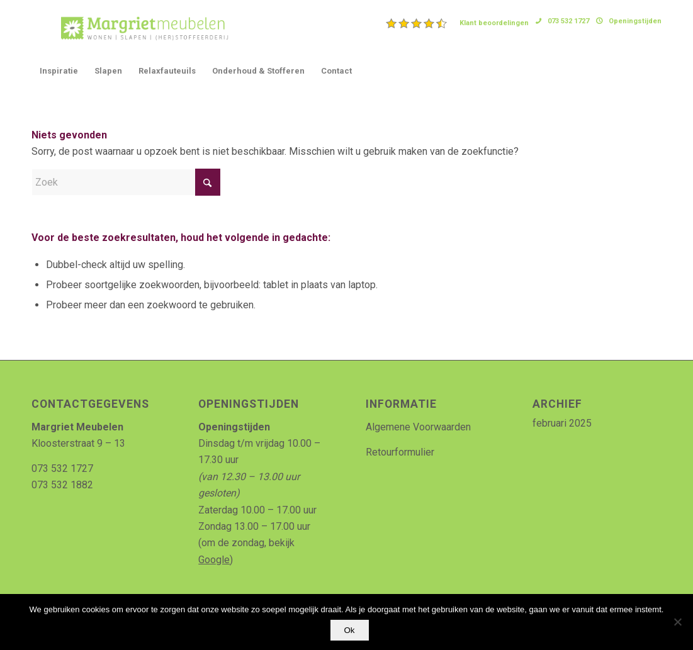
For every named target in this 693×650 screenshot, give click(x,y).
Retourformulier (400, 452)
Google (214, 560)
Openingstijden (635, 21)
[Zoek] (125, 182)
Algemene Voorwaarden (418, 427)
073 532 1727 (568, 21)
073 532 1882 (62, 485)
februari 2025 (562, 423)
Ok (349, 630)
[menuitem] (458, 23)
